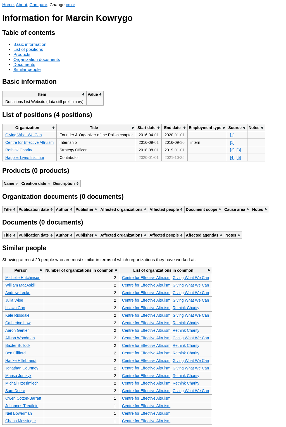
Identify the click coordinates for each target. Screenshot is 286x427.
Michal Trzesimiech (22, 383)
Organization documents (36, 59)
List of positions (28, 49)
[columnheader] (45, 94)
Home (8, 4)
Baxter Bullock (17, 345)
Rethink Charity (18, 150)
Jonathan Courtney (21, 368)
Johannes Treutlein (21, 406)
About (21, 4)
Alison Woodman (20, 338)
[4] (232, 157)
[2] (232, 150)
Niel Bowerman (18, 413)
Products (21, 54)
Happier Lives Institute (24, 157)
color (70, 4)
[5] (239, 157)
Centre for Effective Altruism (29, 142)
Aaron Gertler (17, 330)
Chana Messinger (20, 421)
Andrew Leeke (17, 292)
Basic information (29, 44)
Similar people (27, 69)
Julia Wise (14, 300)
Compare (38, 4)
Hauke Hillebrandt (20, 360)
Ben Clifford (15, 353)
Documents (24, 64)
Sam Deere (15, 390)
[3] (239, 150)
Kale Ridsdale (17, 315)
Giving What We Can (23, 135)
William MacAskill (20, 285)
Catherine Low (17, 323)
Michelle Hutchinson (22, 277)
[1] (232, 135)
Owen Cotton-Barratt (23, 398)
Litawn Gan (15, 308)
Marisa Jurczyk (18, 375)
